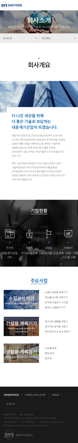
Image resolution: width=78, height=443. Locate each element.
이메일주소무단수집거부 (35, 394)
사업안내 (55, 394)
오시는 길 (11, 403)
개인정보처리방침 (11, 394)
